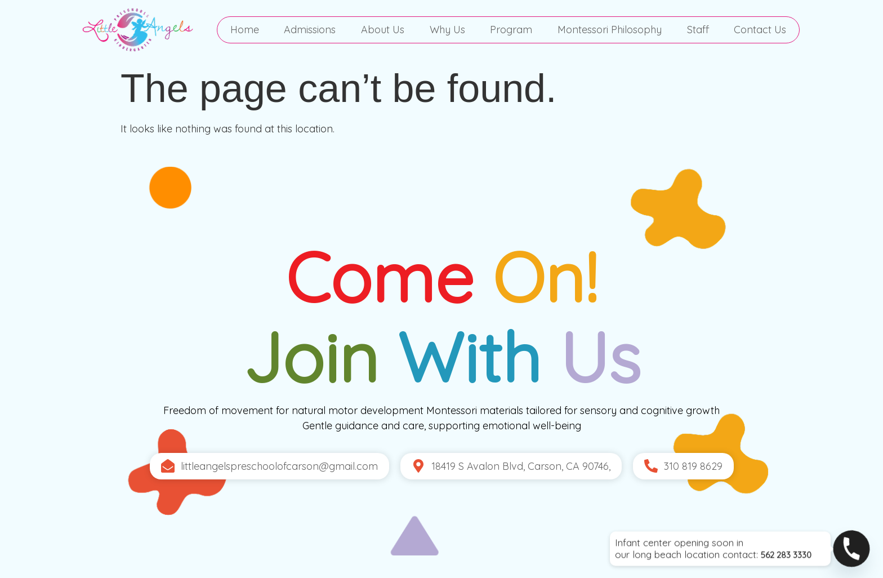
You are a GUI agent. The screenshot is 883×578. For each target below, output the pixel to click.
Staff (698, 29)
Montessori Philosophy (610, 29)
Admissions (310, 29)
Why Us (447, 29)
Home (244, 29)
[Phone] (851, 548)
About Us (382, 29)
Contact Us (760, 29)
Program (511, 29)
